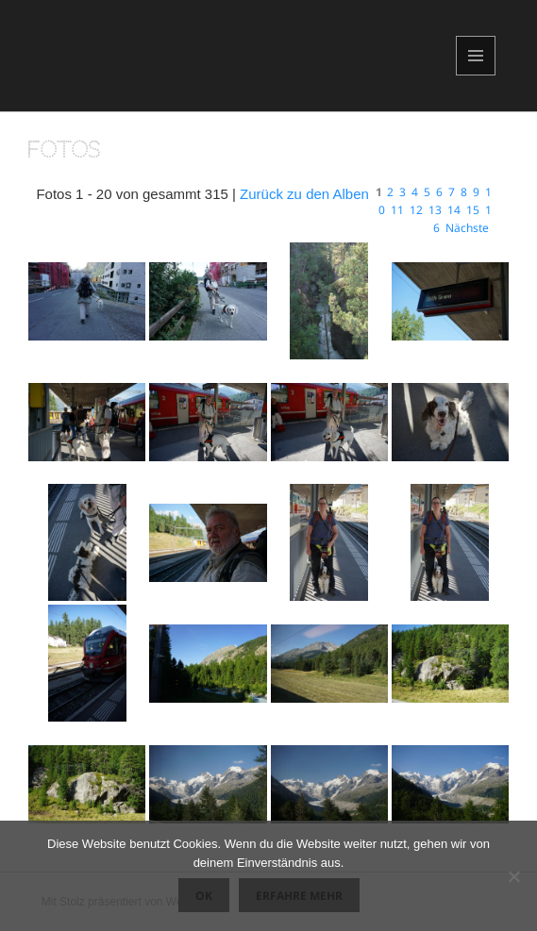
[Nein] (513, 876)
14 (454, 210)
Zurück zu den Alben (304, 194)
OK (203, 896)
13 (435, 210)
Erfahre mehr (299, 896)
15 (472, 210)
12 (416, 210)
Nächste (467, 228)
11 (397, 210)
